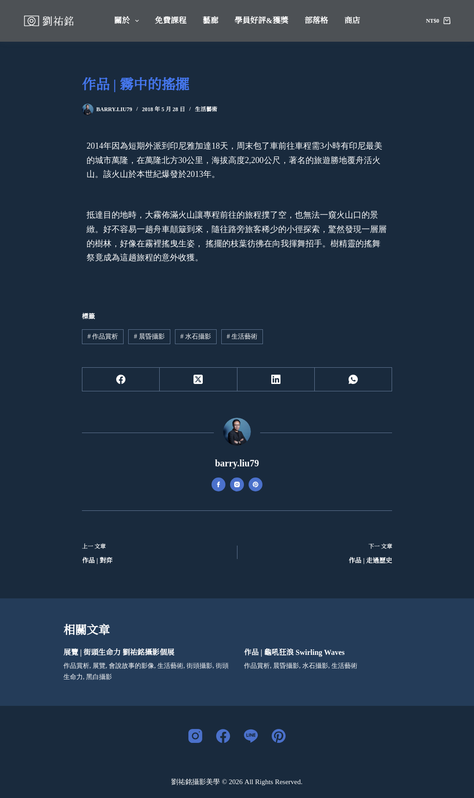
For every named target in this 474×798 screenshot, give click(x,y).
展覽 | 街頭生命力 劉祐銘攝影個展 (119, 652)
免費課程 (171, 20)
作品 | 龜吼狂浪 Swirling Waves (294, 652)
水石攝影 (195, 336)
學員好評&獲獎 (261, 20)
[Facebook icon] (218, 484)
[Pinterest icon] (255, 484)
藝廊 (210, 20)
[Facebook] (121, 379)
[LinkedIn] (276, 379)
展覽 (99, 665)
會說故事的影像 (131, 665)
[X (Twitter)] (198, 379)
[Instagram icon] (237, 484)
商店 (352, 20)
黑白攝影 (99, 676)
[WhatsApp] (353, 379)
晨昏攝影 (149, 336)
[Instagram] (195, 736)
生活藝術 (206, 109)
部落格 (316, 20)
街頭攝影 (199, 665)
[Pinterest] (279, 736)
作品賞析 (102, 336)
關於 (128, 20)
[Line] (251, 736)
